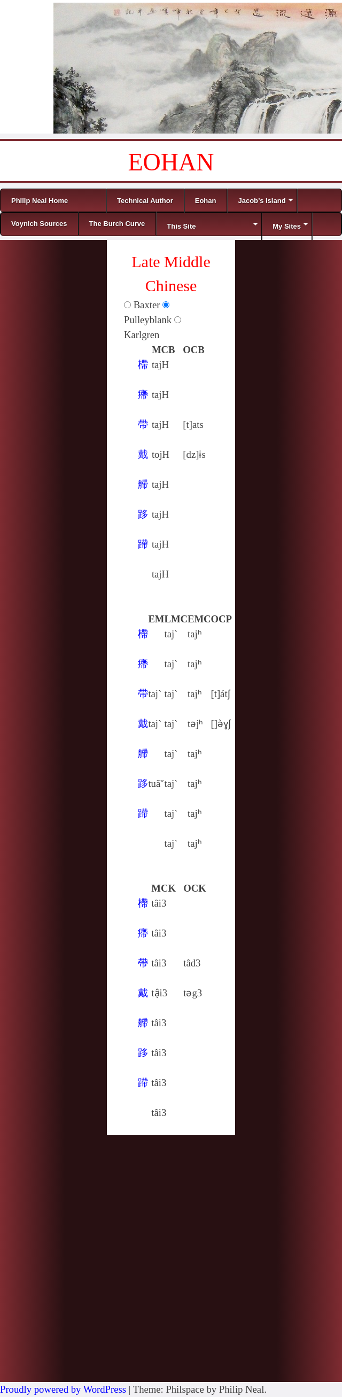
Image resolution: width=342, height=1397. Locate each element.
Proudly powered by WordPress (63, 1389)
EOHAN (171, 162)
